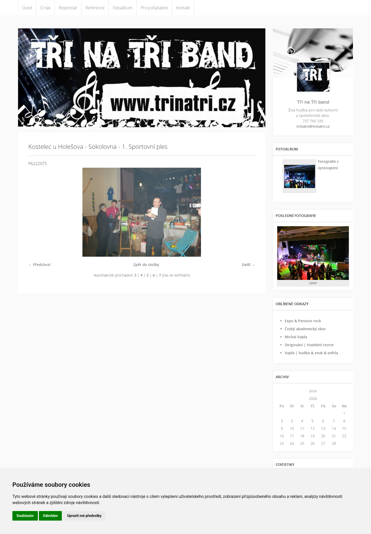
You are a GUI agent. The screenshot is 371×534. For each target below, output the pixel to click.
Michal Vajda (296, 336)
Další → (248, 264)
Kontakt (183, 8)
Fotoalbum (122, 8)
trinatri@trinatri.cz (313, 126)
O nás (45, 8)
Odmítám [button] (50, 516)
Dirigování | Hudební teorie (309, 344)
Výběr (313, 283)
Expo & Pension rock (303, 320)
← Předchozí (39, 264)
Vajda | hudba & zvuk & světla (311, 352)
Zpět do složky (146, 264)
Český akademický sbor (305, 328)
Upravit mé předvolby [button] (84, 516)
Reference (95, 8)
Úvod (27, 8)
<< (282, 391)
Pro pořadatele (154, 8)
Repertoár (68, 8)
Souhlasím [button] (25, 516)
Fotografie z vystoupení (328, 164)
